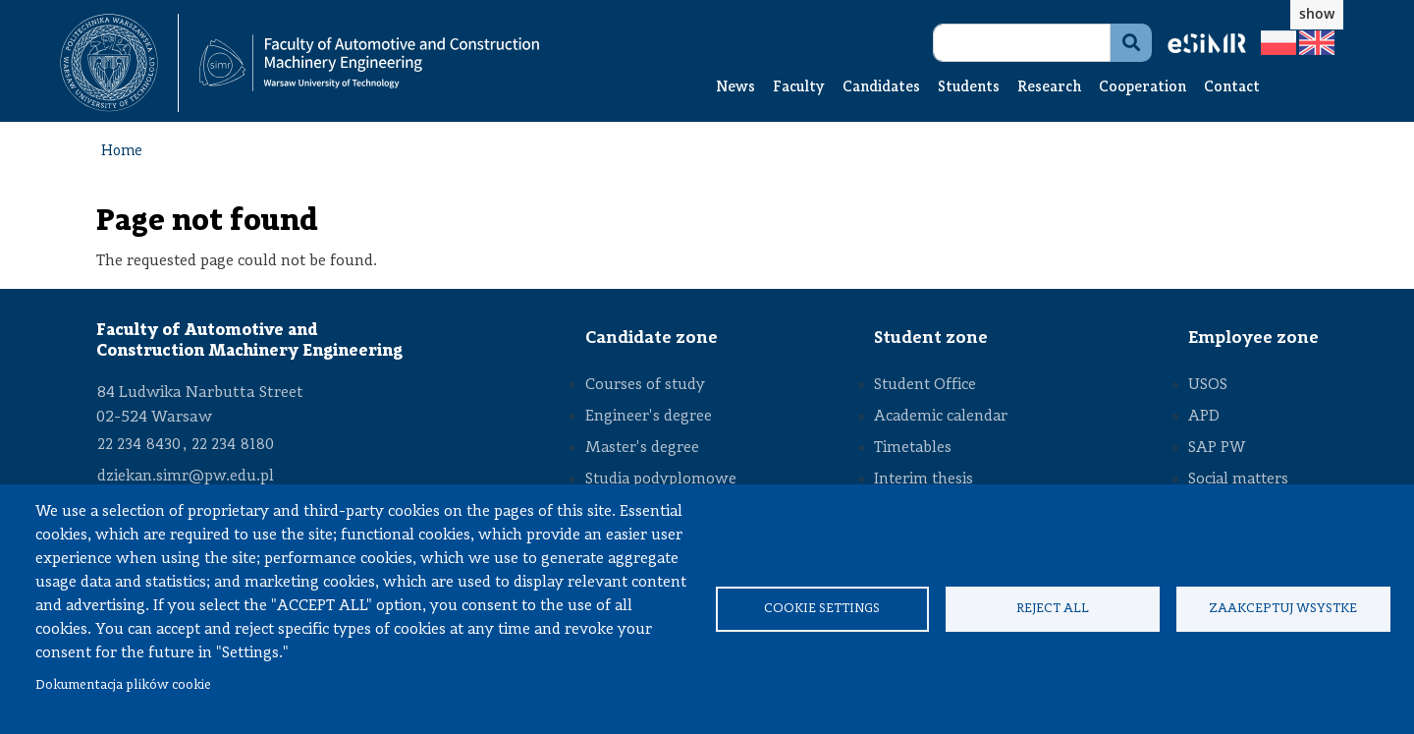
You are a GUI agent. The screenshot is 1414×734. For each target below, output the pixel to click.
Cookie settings (822, 608)
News (735, 88)
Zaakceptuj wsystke (1283, 608)
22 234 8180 (232, 445)
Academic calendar (940, 416)
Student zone (931, 338)
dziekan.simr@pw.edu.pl (185, 476)
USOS (1207, 385)
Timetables (913, 448)
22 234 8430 (139, 445)
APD (1204, 416)
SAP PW (1216, 448)
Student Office (925, 385)
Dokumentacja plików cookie (123, 685)
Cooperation (1142, 88)
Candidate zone (651, 338)
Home (121, 151)
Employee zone (1253, 338)
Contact (1232, 88)
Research (1049, 88)
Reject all (1052, 608)
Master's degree (642, 448)
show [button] (1316, 13)
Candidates (881, 88)
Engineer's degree (648, 416)
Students (969, 88)
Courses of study (645, 385)
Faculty (799, 88)
